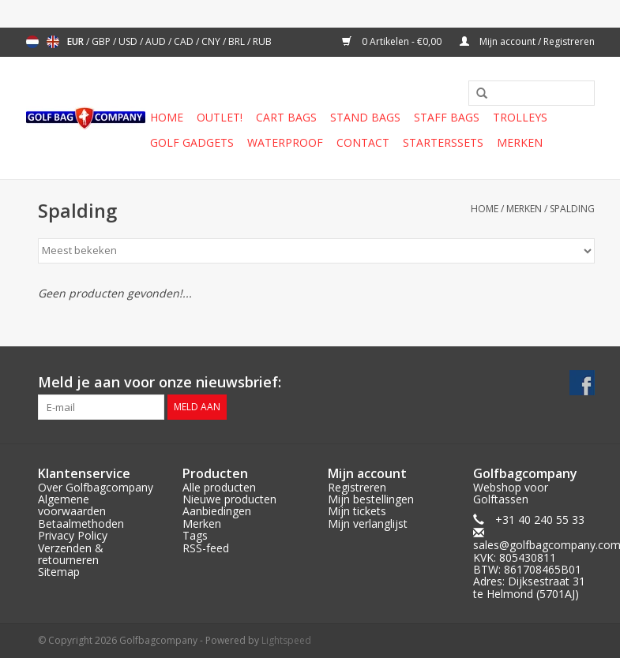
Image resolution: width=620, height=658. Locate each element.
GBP (102, 41)
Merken (520, 142)
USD (129, 41)
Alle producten (219, 487)
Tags (195, 535)
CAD (185, 41)
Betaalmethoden (81, 523)
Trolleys (520, 117)
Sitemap (59, 571)
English (53, 42)
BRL (237, 41)
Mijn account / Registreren (527, 41)
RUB (262, 41)
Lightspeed (286, 640)
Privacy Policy (72, 535)
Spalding (572, 208)
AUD (156, 41)
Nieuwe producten (229, 499)
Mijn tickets (357, 510)
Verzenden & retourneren (70, 553)
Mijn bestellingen (371, 499)
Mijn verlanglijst (368, 523)
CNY (212, 41)
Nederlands (32, 42)
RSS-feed (205, 547)
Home (166, 117)
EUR (76, 41)
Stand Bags (365, 117)
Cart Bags (286, 117)
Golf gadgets (192, 142)
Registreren (357, 487)
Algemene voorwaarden (72, 505)
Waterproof (285, 142)
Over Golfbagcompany (95, 487)
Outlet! (219, 117)
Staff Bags (446, 117)
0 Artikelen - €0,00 (393, 41)
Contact (362, 142)
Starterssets (443, 142)
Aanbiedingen (216, 510)
